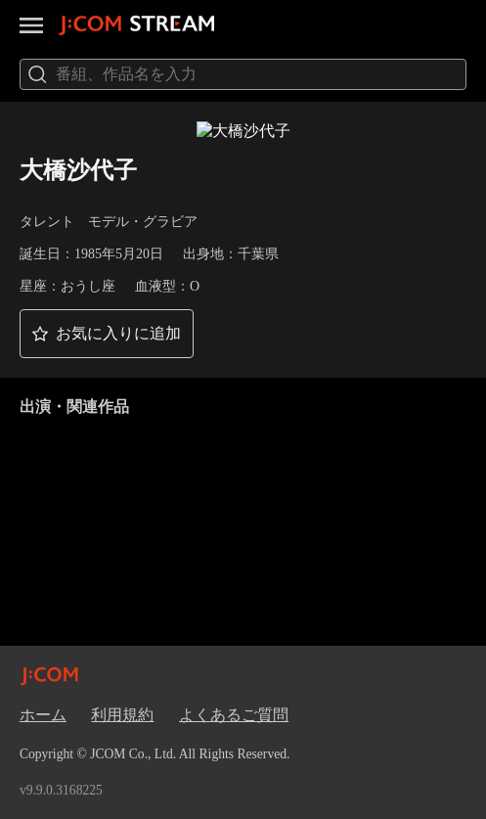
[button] (107, 333)
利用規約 (122, 714)
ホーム (43, 714)
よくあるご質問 (233, 714)
